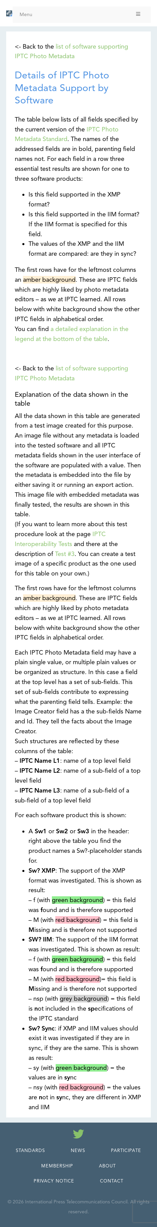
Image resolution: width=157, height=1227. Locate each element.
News (78, 1150)
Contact (111, 1181)
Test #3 (65, 554)
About (107, 1166)
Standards (30, 1150)
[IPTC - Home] (9, 14)
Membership (57, 1166)
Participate (126, 1150)
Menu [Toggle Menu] (80, 14)
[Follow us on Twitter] (78, 1135)
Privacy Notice (54, 1181)
